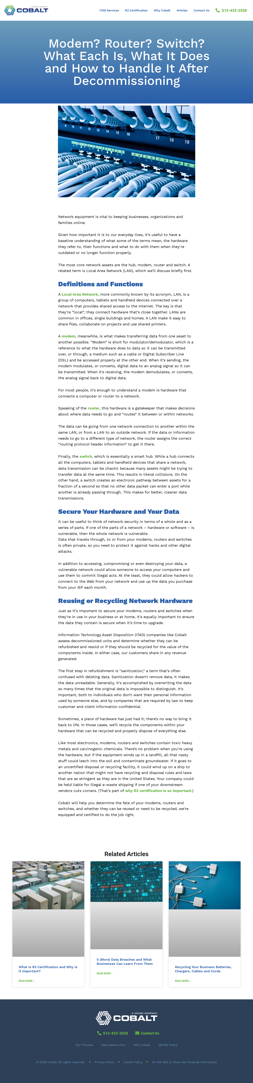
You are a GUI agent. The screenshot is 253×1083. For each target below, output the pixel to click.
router (93, 408)
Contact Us (201, 10)
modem (68, 336)
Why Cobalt (162, 10)
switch (86, 456)
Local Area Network (80, 294)
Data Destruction (113, 1045)
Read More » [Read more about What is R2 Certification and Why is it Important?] (26, 981)
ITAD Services (109, 10)
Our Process (84, 1045)
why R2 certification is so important (158, 790)
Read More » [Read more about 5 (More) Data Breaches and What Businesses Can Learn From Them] (104, 973)
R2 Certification (136, 10)
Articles (182, 10)
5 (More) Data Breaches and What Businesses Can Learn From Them (125, 961)
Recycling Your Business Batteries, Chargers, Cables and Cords (203, 969)
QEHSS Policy (167, 1045)
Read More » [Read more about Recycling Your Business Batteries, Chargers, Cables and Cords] (182, 981)
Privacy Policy (104, 1062)
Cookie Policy (133, 1062)
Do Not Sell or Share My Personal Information (184, 1062)
